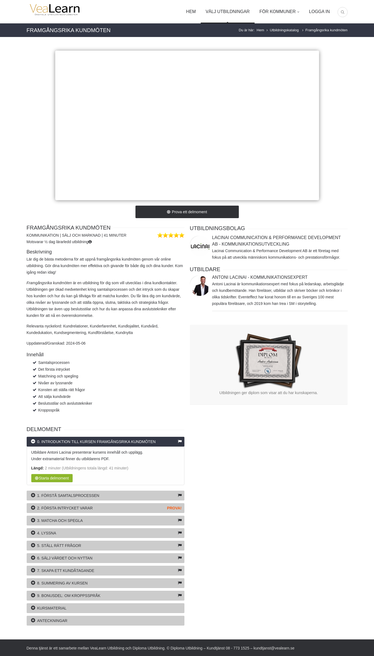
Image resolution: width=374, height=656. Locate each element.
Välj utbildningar (228, 11)
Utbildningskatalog (285, 30)
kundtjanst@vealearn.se (274, 648)
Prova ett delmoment (187, 212)
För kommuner (279, 11)
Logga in (319, 11)
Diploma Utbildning (148, 648)
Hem (191, 11)
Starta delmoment (52, 478)
